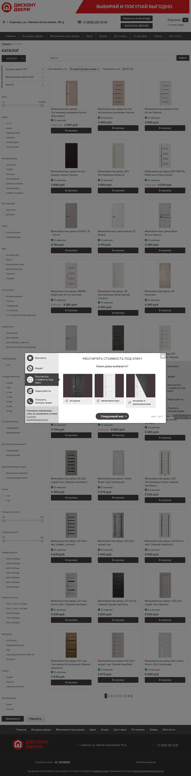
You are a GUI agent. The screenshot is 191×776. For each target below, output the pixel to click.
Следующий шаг (112, 416)
